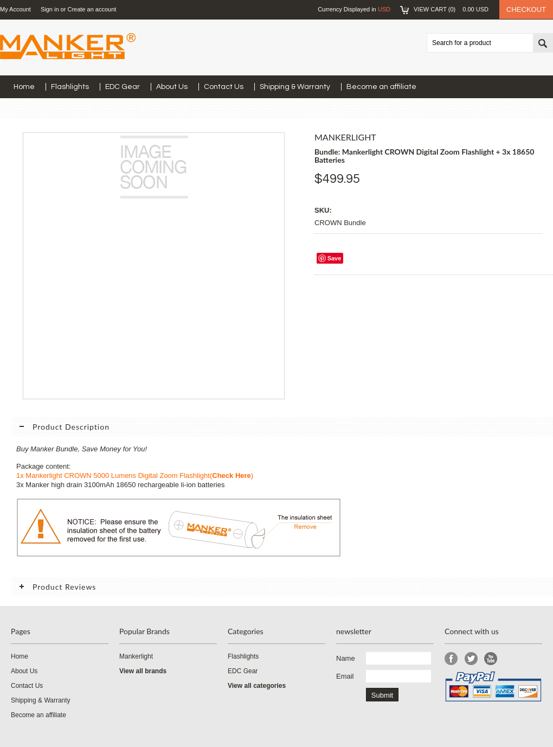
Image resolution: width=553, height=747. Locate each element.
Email (345, 676)
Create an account (91, 9)
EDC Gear (122, 87)
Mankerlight (136, 656)
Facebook (451, 659)
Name (345, 658)
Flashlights (70, 87)
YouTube (491, 659)
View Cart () (451, 9)
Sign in (50, 9)
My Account (15, 9)
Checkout (526, 9)
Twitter (471, 659)
